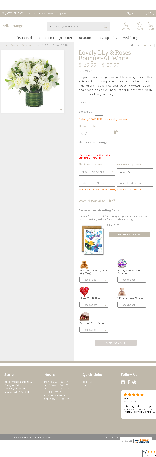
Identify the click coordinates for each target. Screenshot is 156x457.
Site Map (143, 437)
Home (6, 45)
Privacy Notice (129, 437)
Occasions (15, 45)
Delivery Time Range (93, 142)
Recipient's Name (90, 164)
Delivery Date (87, 126)
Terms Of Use (111, 437)
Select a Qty (86, 111)
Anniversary (27, 45)
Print (135, 45)
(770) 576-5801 (15, 13)
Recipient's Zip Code (129, 164)
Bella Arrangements (17, 26)
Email (148, 45)
